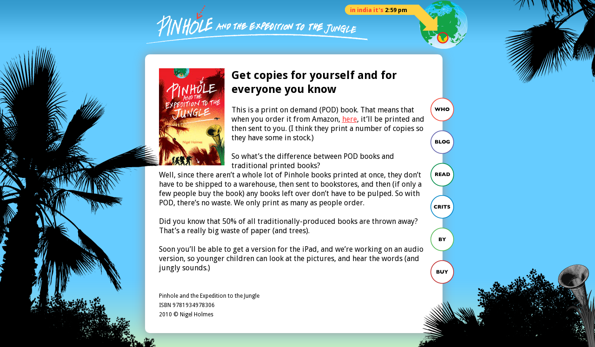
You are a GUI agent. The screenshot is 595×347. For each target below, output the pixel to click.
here (349, 119)
